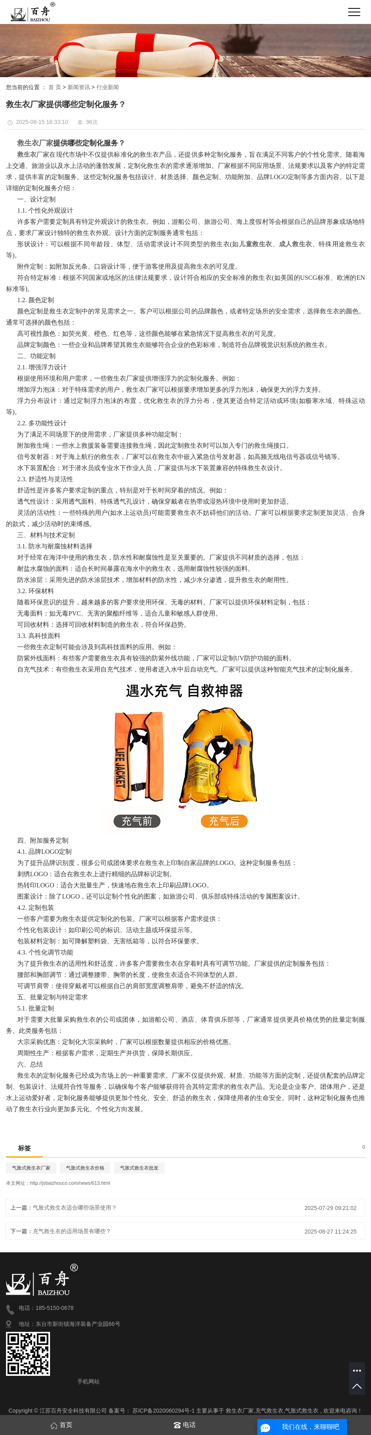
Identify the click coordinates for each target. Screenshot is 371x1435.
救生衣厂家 (240, 1410)
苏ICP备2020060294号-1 (163, 1410)
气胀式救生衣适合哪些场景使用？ (75, 1207)
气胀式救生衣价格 (85, 1168)
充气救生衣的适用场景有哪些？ (72, 1231)
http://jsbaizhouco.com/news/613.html (70, 1183)
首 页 (54, 87)
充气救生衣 (269, 1410)
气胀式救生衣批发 (139, 1168)
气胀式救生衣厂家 (31, 1168)
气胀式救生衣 (302, 1410)
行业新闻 (107, 87)
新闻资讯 (79, 87)
